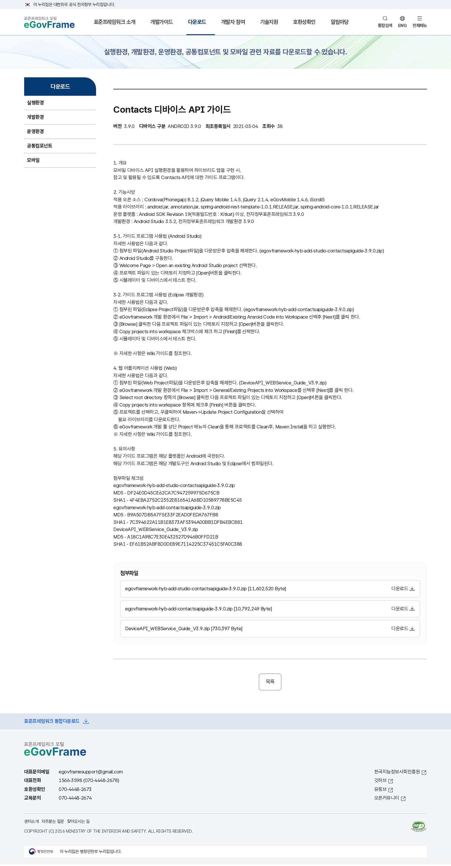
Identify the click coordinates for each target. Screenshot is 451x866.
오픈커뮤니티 (386, 799)
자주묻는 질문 (52, 822)
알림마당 (340, 22)
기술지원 (269, 22)
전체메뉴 (419, 25)
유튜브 (380, 791)
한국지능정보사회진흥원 (397, 773)
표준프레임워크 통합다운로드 (52, 723)
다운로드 (197, 22)
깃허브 (380, 782)
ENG (402, 25)
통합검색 (385, 25)
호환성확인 (304, 22)
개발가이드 (161, 22)
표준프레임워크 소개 (114, 22)
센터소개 (31, 822)
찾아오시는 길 (78, 822)
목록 (270, 682)
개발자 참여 (233, 22)
